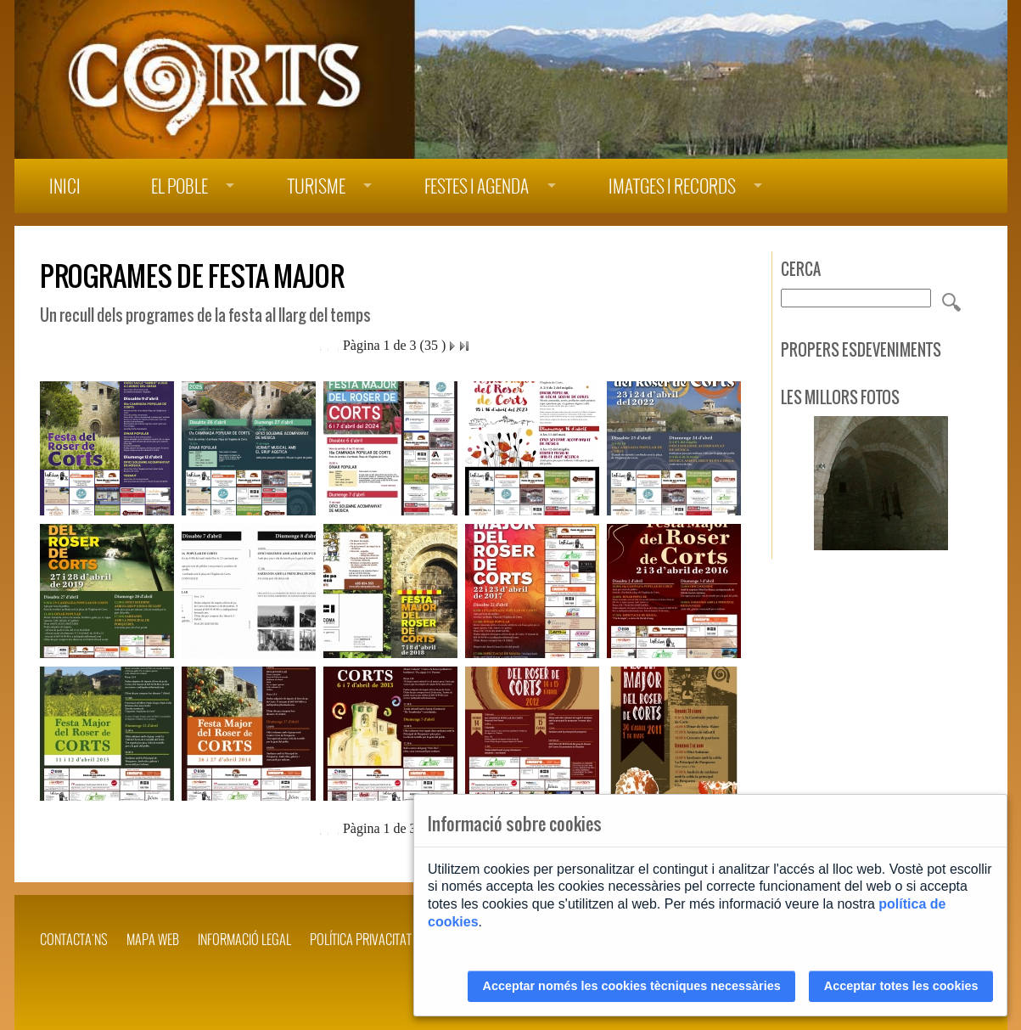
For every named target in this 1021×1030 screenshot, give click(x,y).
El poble (179, 186)
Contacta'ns (74, 939)
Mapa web (152, 939)
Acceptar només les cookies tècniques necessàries (632, 986)
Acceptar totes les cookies (901, 986)
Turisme (316, 186)
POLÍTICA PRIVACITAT (361, 939)
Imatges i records (672, 186)
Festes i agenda (476, 186)
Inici (65, 186)
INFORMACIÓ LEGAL (244, 939)
